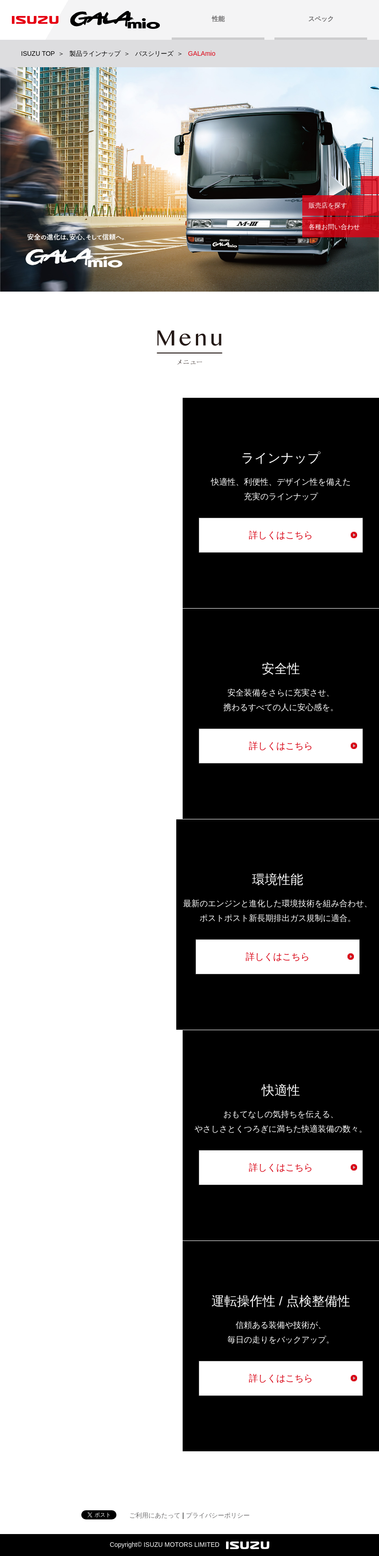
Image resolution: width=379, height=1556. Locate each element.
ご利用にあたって (154, 1515)
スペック (321, 18)
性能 (218, 18)
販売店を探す (328, 205)
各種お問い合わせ (334, 226)
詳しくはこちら (281, 535)
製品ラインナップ (95, 53)
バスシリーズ (154, 53)
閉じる (370, 185)
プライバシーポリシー (218, 1515)
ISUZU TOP (38, 53)
